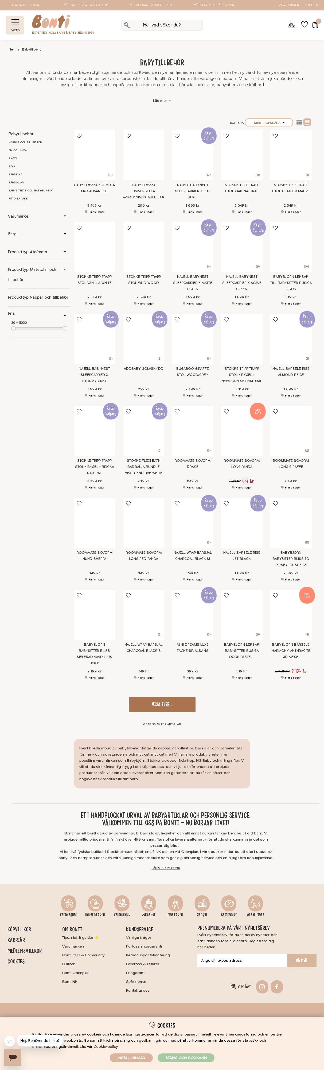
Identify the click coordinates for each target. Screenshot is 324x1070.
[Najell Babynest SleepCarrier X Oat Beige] (192, 155)
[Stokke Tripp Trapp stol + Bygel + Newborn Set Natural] (242, 339)
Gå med (301, 960)
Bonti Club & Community (83, 955)
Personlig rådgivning (215, 5)
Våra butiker (289, 5)
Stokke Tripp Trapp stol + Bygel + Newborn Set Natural (241, 375)
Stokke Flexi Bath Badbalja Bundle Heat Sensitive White (143, 467)
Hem (12, 50)
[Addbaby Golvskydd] (144, 339)
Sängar (202, 914)
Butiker (68, 964)
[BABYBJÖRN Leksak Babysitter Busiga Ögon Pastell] (242, 615)
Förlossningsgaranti (144, 946)
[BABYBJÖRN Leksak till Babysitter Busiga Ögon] (291, 247)
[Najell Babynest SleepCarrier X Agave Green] (242, 247)
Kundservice (139, 929)
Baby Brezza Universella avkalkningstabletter (143, 191)
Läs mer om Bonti (166, 868)
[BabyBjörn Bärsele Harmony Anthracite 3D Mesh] (291, 615)
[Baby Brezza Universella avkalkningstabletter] (144, 155)
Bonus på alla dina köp (86, 5)
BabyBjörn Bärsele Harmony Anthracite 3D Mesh (291, 650)
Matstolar (175, 914)
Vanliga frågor (138, 937)
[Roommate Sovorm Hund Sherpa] (94, 523)
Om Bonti (72, 929)
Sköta (13, 158)
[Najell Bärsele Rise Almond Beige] (291, 339)
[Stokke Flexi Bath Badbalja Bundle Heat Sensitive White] (144, 431)
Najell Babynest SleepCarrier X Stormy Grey (94, 375)
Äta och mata (18, 150)
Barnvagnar (68, 914)
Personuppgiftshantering (148, 955)
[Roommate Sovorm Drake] (192, 431)
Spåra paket (136, 981)
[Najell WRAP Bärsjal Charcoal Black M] (192, 523)
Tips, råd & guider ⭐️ (80, 937)
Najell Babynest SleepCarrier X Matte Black (192, 283)
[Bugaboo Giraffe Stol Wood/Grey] (192, 339)
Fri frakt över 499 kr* (151, 5)
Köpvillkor (19, 929)
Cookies (16, 961)
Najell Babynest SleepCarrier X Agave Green (241, 283)
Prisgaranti (135, 973)
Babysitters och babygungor (31, 190)
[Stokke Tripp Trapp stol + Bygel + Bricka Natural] (94, 431)
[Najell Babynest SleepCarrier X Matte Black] (192, 247)
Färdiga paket (19, 198)
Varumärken (73, 946)
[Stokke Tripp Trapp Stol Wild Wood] (144, 247)
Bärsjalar (16, 182)
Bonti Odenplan (75, 973)
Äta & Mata (255, 914)
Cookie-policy (106, 1046)
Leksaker (149, 914)
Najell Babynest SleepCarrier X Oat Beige (192, 191)
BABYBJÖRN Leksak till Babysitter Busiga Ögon (291, 283)
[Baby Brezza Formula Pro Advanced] (94, 155)
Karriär (16, 940)
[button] (313, 25)
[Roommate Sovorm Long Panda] (242, 431)
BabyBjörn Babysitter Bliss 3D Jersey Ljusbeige (290, 559)
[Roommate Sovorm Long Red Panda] (144, 523)
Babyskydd (122, 914)
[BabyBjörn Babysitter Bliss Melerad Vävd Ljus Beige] (94, 615)
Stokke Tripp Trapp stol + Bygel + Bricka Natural (94, 467)
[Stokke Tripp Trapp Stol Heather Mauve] (291, 155)
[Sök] (162, 25)
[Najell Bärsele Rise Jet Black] (242, 523)
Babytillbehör (32, 50)
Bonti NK (69, 981)
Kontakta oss (138, 990)
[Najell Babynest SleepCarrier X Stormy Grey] (94, 339)
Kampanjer (229, 914)
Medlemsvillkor (24, 951)
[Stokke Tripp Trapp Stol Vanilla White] (94, 247)
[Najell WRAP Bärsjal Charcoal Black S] (144, 615)
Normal (307, 122)
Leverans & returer (142, 964)
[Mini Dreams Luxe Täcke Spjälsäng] (192, 615)
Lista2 (299, 122)
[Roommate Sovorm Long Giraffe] (291, 431)
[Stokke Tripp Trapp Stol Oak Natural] (242, 155)
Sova (12, 166)
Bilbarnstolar (95, 914)
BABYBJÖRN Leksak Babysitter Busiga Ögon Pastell (241, 650)
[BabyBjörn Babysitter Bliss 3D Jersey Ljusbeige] (291, 523)
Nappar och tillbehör (25, 142)
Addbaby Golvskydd (143, 369)
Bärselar (15, 174)
